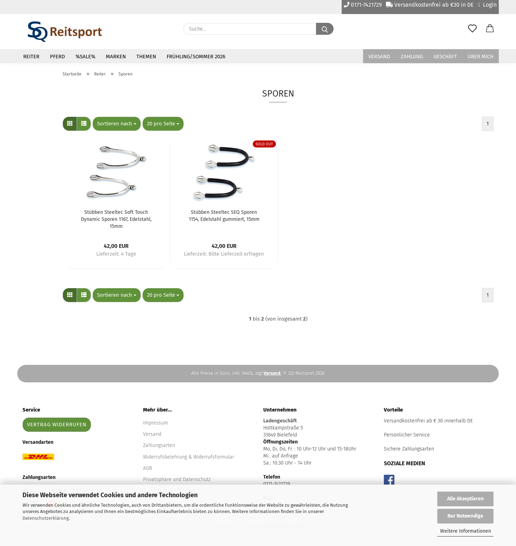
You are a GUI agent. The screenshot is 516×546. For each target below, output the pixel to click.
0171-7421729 (363, 4)
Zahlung (412, 56)
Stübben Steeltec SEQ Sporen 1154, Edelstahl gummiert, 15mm (224, 215)
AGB (147, 468)
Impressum (155, 423)
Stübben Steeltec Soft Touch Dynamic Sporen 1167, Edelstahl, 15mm (116, 219)
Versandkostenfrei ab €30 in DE (430, 4)
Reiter (31, 56)
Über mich (480, 56)
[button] (490, 29)
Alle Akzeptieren (465, 499)
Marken (116, 56)
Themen (146, 56)
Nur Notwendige (465, 516)
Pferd (57, 56)
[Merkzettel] (472, 29)
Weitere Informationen (465, 531)
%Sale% (85, 56)
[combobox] (116, 124)
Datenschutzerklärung (45, 518)
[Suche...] (325, 29)
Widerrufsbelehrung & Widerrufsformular (188, 457)
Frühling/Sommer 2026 (196, 56)
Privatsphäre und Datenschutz (177, 479)
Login (487, 4)
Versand (379, 56)
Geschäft (445, 56)
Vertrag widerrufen (56, 424)
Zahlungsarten (159, 445)
